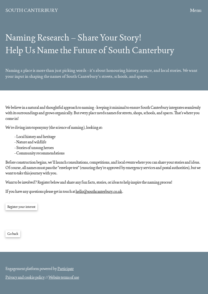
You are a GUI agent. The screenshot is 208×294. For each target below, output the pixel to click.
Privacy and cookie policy (25, 277)
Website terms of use (63, 277)
